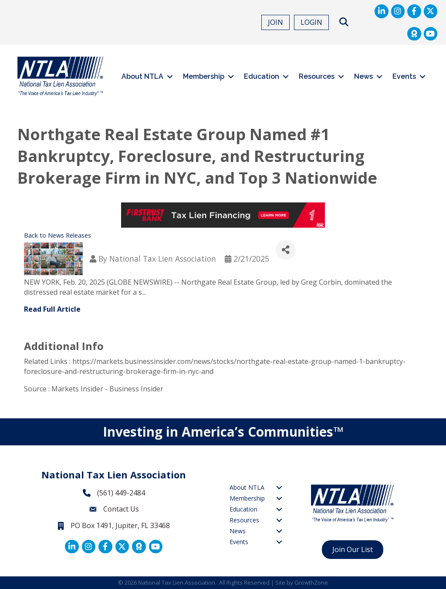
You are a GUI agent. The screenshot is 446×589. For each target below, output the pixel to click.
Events (404, 76)
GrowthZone (311, 582)
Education (261, 76)
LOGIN (311, 22)
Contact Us (121, 509)
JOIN (275, 22)
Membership (203, 76)
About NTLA (142, 76)
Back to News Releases (57, 235)
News (363, 76)
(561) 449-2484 (121, 493)
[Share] (285, 250)
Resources (316, 76)
